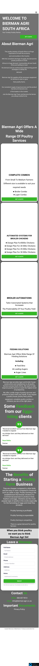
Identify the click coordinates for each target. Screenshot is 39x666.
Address (6, 567)
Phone (6, 560)
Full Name (7, 547)
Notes (6, 573)
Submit (19, 581)
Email (5, 554)
